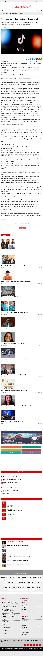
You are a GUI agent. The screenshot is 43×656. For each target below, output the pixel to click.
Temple (24, 629)
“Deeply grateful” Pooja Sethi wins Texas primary (17, 518)
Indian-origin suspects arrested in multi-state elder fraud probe (16, 359)
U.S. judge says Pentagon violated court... (9, 482)
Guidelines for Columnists (5, 622)
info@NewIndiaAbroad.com (8, 610)
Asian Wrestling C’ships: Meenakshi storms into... (11, 479)
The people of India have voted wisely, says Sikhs (18, 545)
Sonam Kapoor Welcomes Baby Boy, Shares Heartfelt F (18, 556)
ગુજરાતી (37, 1)
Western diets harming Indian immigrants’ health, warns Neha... (17, 405)
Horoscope (25, 604)
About (13, 612)
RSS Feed (25, 611)
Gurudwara (25, 634)
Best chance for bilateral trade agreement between (18, 564)
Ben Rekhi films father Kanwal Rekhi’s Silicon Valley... (14, 265)
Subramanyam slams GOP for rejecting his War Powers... (15, 328)
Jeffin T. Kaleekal (4, 252)
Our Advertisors (6, 619)
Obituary (31, 452)
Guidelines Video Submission (6, 629)
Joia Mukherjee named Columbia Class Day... (10, 490)
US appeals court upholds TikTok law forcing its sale (18, 13)
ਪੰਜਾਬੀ (27, 1)
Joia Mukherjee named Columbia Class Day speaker (13, 343)
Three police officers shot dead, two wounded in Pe (18, 552)
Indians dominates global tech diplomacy (16, 541)
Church (24, 622)
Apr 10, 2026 (40, 252)
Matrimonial (11, 449)
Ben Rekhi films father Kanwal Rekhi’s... (9, 476)
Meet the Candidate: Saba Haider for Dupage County (18, 560)
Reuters (3, 27)
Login (27, 229)
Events (11, 452)
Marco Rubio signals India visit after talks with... (13, 421)
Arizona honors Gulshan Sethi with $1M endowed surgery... (15, 312)
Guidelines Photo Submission (6, 632)
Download (11, 501)
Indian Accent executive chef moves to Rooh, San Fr (18, 549)
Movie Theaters (26, 632)
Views (8, 501)
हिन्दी (16, 1)
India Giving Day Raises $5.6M (13, 506)
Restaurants (25, 618)
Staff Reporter (3, 392)
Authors (4, 614)
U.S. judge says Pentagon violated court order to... (13, 296)
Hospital (24, 623)
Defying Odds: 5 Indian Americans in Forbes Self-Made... (15, 250)
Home (3, 13)
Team (4, 612)
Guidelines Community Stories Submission (6, 626)
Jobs (31, 449)
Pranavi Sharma (4, 314)
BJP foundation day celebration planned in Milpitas (14, 390)
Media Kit (5, 617)
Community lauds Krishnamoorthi (14, 510)
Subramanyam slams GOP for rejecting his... (10, 487)
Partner (4, 616)
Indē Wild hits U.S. (11, 514)
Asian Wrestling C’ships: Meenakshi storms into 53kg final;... (16, 281)
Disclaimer (14, 617)
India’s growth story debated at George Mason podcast (14, 374)
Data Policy (14, 614)
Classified (25, 600)
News (7, 13)
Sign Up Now (22, 228)
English (5, 1)
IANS (2, 283)
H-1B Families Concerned (12, 503)
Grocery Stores (26, 630)
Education (25, 620)
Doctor (24, 625)
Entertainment (26, 627)
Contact (13, 619)
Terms (13, 616)
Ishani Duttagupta (4, 267)
